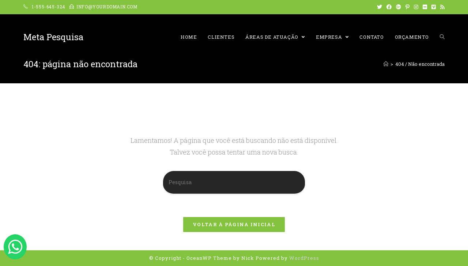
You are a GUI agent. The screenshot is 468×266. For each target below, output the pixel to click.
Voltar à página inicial (234, 224)
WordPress (304, 258)
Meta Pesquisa (53, 37)
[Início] (386, 64)
